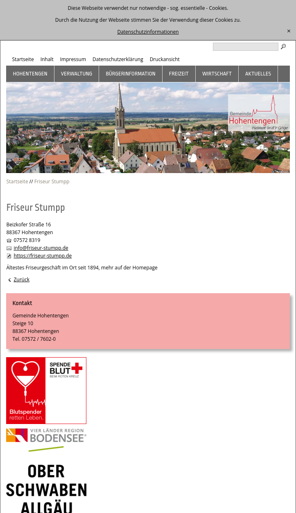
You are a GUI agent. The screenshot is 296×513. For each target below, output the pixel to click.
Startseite (23, 59)
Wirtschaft (217, 74)
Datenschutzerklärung (118, 59)
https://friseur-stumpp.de (43, 255)
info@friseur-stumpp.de (41, 247)
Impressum (73, 59)
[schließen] (289, 31)
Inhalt (47, 59)
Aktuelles (258, 74)
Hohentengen (30, 74)
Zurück (21, 279)
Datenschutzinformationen (148, 31)
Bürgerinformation (130, 74)
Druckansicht (165, 59)
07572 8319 (27, 240)
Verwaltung (77, 74)
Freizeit (179, 74)
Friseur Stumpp (52, 181)
